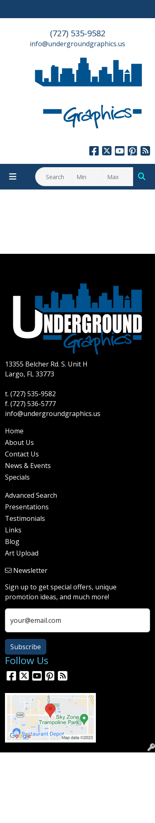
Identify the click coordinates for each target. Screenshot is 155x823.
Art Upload (21, 553)
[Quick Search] (53, 176)
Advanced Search (31, 495)
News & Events (28, 465)
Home (14, 430)
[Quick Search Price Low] (87, 176)
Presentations (27, 506)
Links (13, 529)
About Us (19, 442)
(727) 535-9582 (77, 33)
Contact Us (22, 454)
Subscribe (25, 646)
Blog (12, 541)
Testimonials (25, 518)
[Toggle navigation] (12, 176)
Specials (17, 477)
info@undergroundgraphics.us (77, 43)
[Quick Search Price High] (118, 176)
